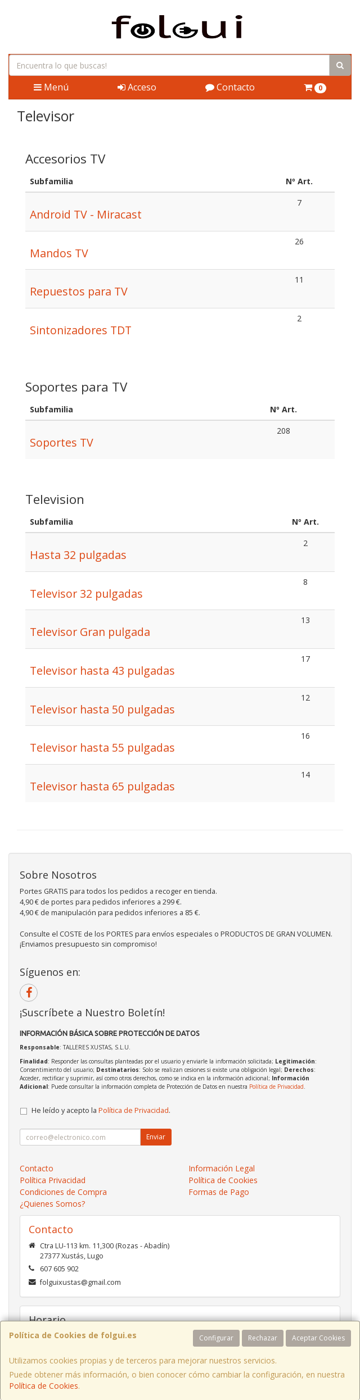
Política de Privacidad (276, 1086)
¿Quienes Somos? (52, 1203)
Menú (51, 87)
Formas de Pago (218, 1192)
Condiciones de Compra (63, 1192)
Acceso (137, 87)
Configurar (216, 1338)
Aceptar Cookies (318, 1338)
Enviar (155, 1137)
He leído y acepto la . (101, 1110)
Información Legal (221, 1168)
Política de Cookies (43, 1385)
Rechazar (262, 1338)
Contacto (230, 87)
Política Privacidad (53, 1180)
